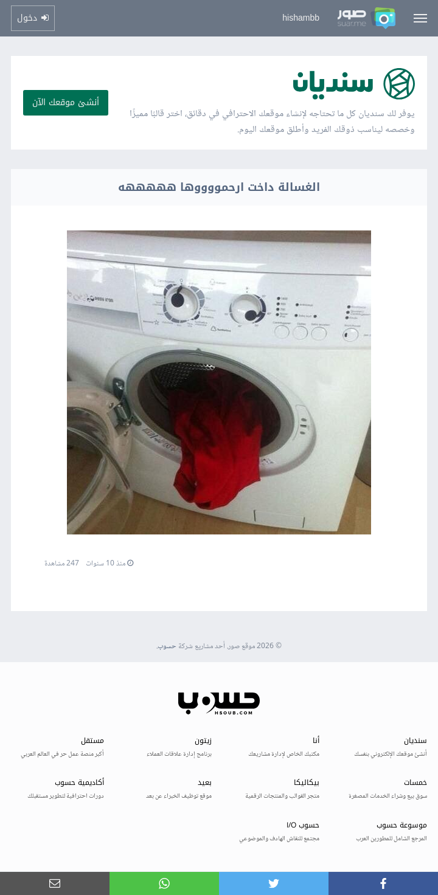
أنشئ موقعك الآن (65, 102)
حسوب (167, 646)
